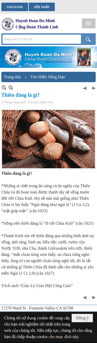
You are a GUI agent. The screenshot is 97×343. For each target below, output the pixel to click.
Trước (85, 87)
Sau (93, 87)
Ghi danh (15, 7)
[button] (89, 23)
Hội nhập (41, 7)
